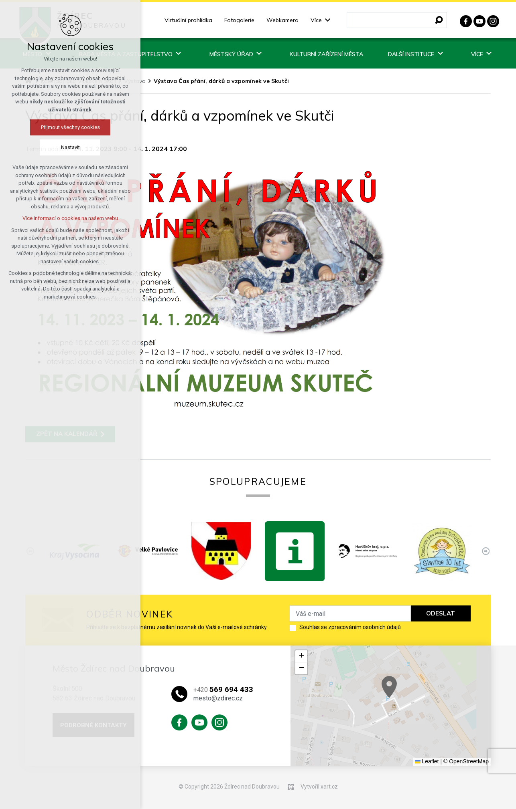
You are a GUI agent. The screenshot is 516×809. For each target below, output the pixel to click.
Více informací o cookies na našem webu (56, 218)
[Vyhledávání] (439, 20)
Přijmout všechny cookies (56, 127)
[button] (301, 656)
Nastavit (56, 147)
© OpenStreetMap (466, 761)
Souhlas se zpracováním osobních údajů (350, 627)
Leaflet (427, 761)
